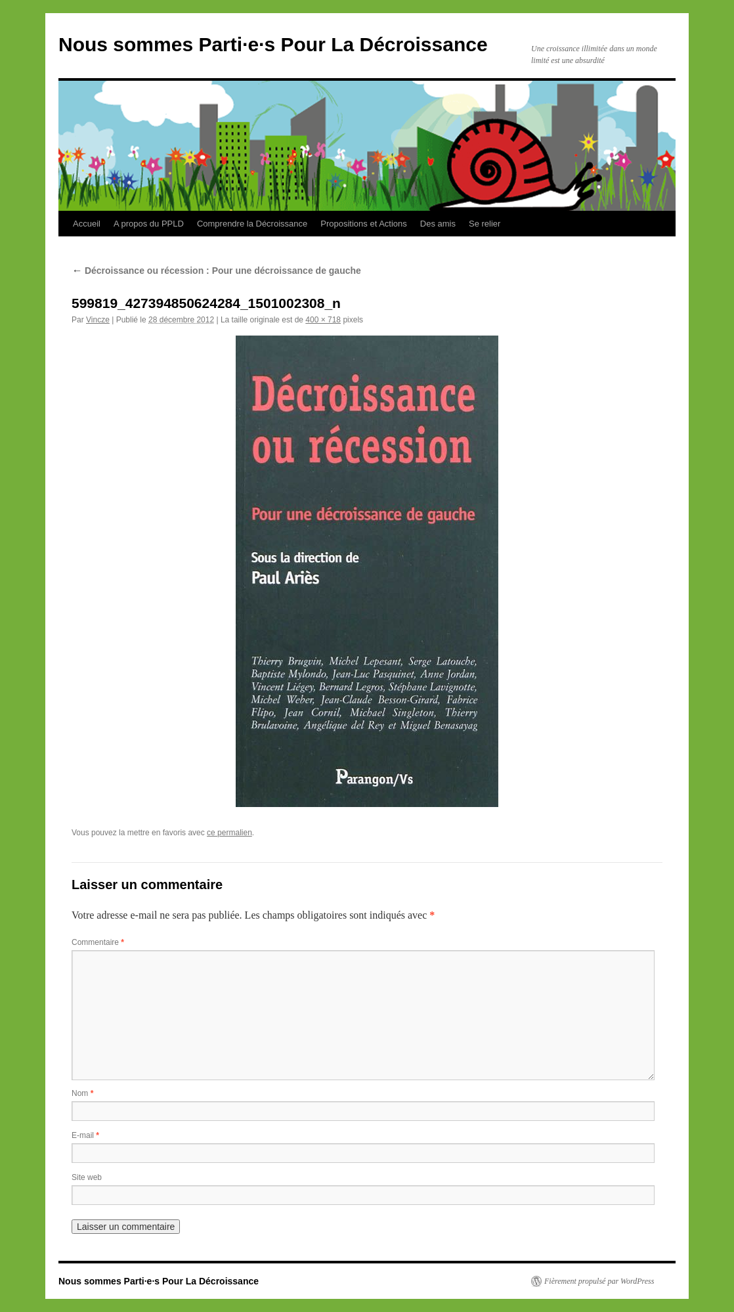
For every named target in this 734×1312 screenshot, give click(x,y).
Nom (82, 1093)
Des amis (438, 224)
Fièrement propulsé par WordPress (599, 1281)
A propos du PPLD (149, 224)
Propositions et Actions (363, 224)
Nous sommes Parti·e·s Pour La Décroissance (273, 44)
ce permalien (229, 832)
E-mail (85, 1135)
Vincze (98, 319)
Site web (87, 1177)
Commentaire (98, 942)
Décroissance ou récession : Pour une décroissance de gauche (216, 270)
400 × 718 (323, 319)
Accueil (86, 224)
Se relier (484, 224)
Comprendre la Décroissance (252, 224)
